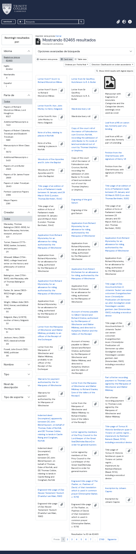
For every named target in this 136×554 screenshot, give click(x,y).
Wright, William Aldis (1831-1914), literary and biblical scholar (16, 306)
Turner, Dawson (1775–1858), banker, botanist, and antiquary (15, 247)
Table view (81, 59)
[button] (118, 22)
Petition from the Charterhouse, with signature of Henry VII (115, 155)
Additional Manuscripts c (16, 159)
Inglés (13, 67)
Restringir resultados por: (17, 39)
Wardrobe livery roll (80, 108)
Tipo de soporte (13, 397)
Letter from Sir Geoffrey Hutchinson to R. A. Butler (83, 80)
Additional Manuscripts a (16, 123)
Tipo (6, 374)
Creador (9, 212)
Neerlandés (10, 76)
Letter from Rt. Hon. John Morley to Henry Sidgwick (50, 107)
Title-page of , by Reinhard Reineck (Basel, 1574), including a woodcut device (118, 434)
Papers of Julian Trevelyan (16, 184)
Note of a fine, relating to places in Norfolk (50, 134)
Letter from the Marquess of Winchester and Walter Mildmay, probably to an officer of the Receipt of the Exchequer (50, 333)
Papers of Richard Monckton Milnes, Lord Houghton (15, 111)
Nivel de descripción (11, 385)
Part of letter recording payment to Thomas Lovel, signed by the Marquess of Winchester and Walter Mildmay (118, 384)
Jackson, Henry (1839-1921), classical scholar (14, 341)
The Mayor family (12, 330)
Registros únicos (13, 59)
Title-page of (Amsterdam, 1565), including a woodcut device (118, 299)
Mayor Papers (12, 202)
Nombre (9, 364)
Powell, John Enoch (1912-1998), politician (16, 352)
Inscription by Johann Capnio (115, 490)
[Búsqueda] (52, 21)
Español (10, 85)
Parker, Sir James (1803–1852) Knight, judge (15, 293)
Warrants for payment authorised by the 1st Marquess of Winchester (50, 382)
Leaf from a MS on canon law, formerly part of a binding (117, 125)
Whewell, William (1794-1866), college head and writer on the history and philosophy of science (16, 264)
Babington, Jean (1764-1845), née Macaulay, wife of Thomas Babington (16, 280)
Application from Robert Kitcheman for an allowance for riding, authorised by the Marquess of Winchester (84, 274)
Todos (7, 101)
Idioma (8, 51)
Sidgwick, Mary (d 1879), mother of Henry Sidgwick (16, 320)
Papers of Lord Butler (14, 167)
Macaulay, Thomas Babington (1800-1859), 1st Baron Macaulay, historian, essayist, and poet (17, 230)
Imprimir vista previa (47, 59)
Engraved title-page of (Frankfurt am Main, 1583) (51, 493)
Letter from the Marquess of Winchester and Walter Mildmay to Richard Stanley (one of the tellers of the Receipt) (84, 389)
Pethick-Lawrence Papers (16, 193)
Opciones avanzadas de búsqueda (59, 51)
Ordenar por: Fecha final (76, 64)
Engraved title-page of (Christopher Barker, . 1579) (84, 489)
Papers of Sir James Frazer (16, 176)
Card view (66, 59)
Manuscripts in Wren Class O (16, 148)
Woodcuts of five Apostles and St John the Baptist (51, 161)
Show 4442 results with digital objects (114, 71)
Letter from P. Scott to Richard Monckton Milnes (50, 80)
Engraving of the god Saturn (81, 201)
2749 (101, 539)
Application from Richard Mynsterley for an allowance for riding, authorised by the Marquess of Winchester (83, 229)
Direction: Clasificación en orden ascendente (111, 64)
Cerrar (58, 36)
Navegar (7, 22)
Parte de (9, 95)
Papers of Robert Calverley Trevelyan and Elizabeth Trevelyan (17, 135)
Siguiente (112, 539)
